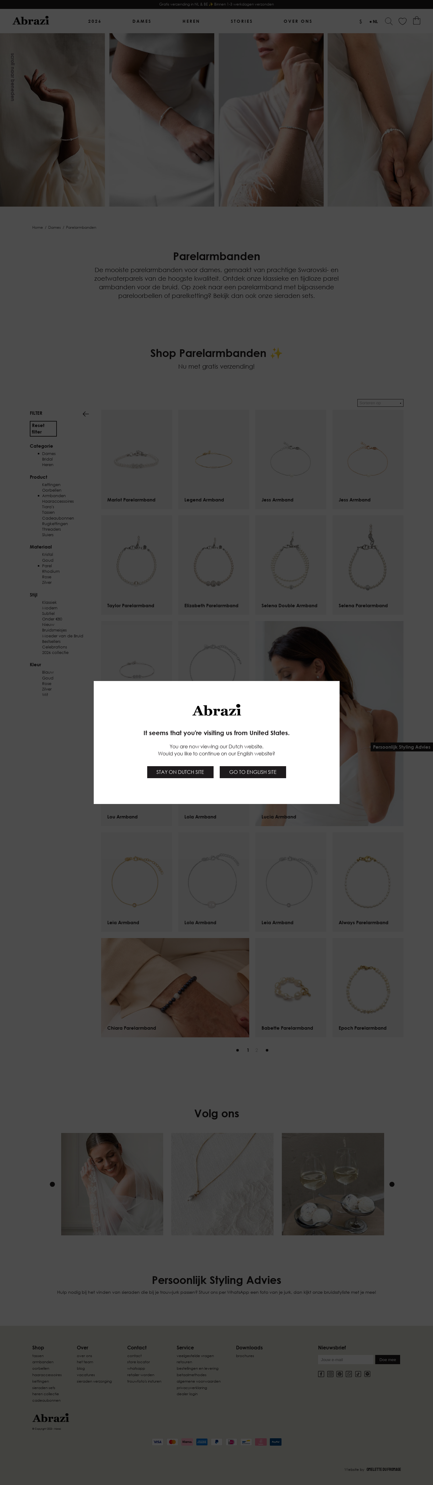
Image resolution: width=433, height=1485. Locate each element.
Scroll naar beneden (13, 77)
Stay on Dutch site (180, 772)
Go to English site (253, 772)
